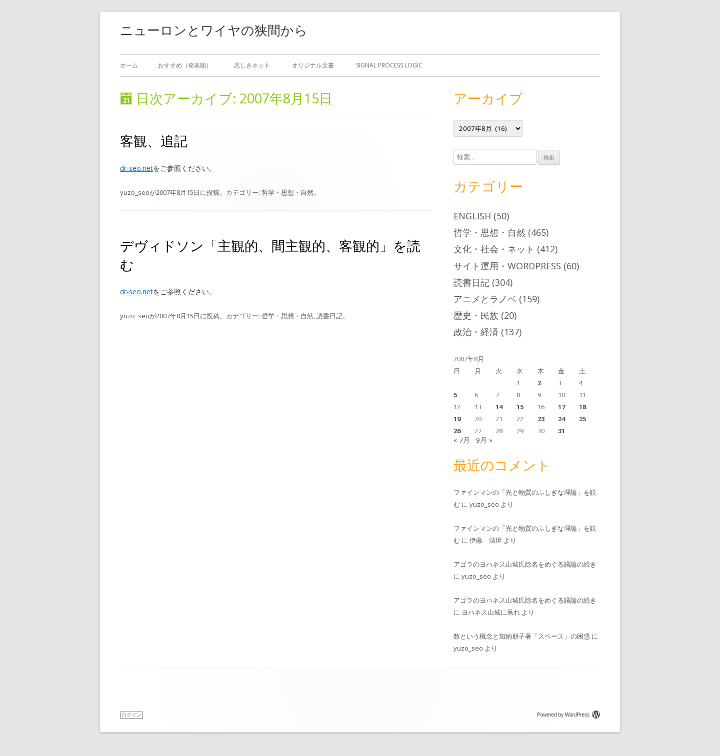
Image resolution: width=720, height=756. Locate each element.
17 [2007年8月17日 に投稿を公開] (561, 406)
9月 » (484, 440)
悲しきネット (252, 65)
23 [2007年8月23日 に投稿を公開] (541, 418)
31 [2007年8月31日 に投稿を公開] (561, 430)
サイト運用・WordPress (507, 266)
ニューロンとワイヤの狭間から (214, 30)
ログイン (132, 715)
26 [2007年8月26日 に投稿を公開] (457, 430)
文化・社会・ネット (494, 249)
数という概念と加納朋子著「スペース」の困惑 (522, 636)
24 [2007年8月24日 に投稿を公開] (561, 418)
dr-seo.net (136, 168)
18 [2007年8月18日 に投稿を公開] (582, 406)
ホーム (129, 65)
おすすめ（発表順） (185, 65)
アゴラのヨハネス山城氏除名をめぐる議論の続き (525, 564)
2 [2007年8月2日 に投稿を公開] (539, 382)
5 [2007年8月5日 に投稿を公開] (455, 394)
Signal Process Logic (389, 65)
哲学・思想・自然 (288, 192)
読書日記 (329, 315)
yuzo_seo (135, 192)
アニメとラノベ (485, 299)
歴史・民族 (476, 315)
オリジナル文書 (313, 65)
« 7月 (462, 440)
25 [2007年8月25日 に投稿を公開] (582, 418)
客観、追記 (154, 140)
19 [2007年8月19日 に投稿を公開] (457, 418)
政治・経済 (476, 332)
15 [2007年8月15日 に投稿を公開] (520, 406)
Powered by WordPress (568, 715)
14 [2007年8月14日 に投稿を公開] (499, 406)
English (472, 216)
